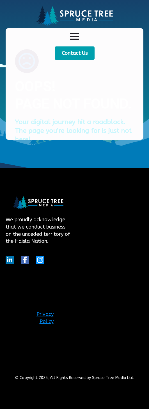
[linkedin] (10, 260)
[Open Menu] (74, 36)
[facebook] (25, 260)
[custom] (40, 260)
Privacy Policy (45, 318)
